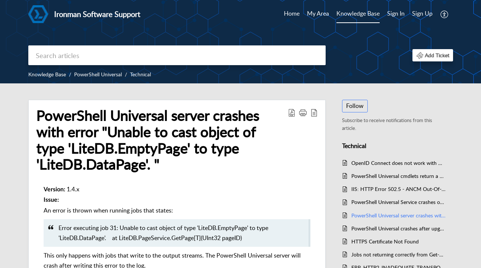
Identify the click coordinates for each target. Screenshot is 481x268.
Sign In (396, 13)
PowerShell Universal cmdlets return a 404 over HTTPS (398, 175)
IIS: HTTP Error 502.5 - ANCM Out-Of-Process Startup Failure (398, 188)
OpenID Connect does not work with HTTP (398, 162)
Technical (140, 74)
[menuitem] (409, 14)
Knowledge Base (358, 13)
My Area (318, 13)
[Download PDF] (291, 112)
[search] (177, 55)
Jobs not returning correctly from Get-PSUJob (398, 254)
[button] (432, 55)
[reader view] (314, 112)
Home (292, 13)
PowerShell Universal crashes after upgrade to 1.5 (398, 228)
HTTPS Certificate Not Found (385, 241)
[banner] (240, 41)
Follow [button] (355, 106)
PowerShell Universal (98, 74)
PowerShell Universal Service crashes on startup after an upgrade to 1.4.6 (398, 201)
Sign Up (422, 13)
